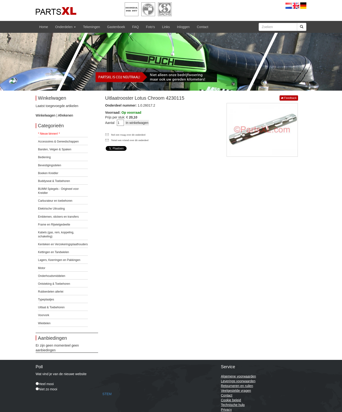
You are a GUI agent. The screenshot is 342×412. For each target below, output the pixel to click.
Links (166, 27)
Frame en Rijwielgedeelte (54, 224)
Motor (41, 268)
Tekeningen (91, 27)
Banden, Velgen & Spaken (54, 149)
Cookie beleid (231, 400)
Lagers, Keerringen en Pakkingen (59, 260)
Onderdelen (65, 27)
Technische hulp (233, 405)
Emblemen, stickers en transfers (58, 216)
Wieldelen (44, 323)
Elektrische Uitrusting (51, 208)
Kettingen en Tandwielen (53, 252)
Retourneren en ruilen (237, 386)
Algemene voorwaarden (238, 376)
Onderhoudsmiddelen (51, 276)
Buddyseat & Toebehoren (54, 181)
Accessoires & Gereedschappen (58, 141)
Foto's (150, 27)
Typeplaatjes (46, 299)
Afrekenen (65, 115)
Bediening (44, 157)
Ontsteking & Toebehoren (54, 283)
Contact (202, 27)
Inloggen (183, 27)
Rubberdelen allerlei (50, 291)
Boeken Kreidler (48, 173)
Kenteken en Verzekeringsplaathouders (63, 244)
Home (43, 27)
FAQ (135, 27)
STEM (107, 394)
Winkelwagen (45, 115)
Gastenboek (116, 27)
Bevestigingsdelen (49, 165)
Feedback (289, 98)
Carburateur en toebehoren (55, 200)
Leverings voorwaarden (238, 381)
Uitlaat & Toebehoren (51, 307)
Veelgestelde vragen (236, 390)
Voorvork (43, 315)
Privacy (226, 410)
